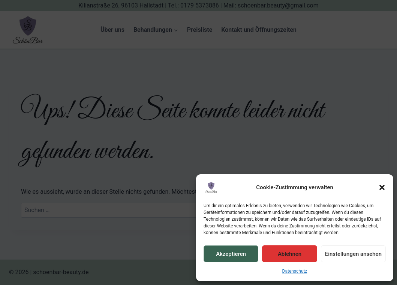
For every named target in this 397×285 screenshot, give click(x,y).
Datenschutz (294, 271)
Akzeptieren (231, 254)
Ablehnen (289, 254)
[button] (382, 187)
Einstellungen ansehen (353, 254)
